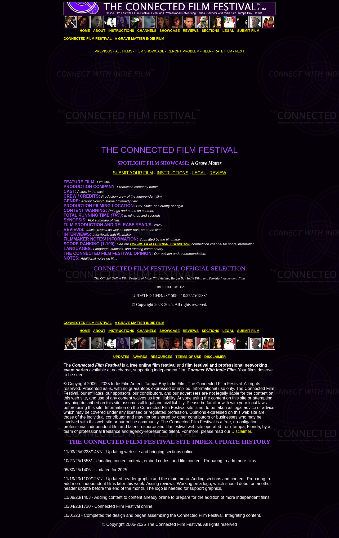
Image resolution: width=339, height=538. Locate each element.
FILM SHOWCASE (149, 51)
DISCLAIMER (215, 357)
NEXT (239, 51)
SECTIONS (210, 31)
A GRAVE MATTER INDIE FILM (139, 39)
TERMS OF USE (188, 357)
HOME (85, 31)
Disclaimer (241, 431)
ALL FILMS (123, 51)
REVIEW (217, 173)
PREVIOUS (103, 51)
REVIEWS (191, 31)
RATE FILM (223, 51)
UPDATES (121, 357)
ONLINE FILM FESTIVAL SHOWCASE (160, 244)
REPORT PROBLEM (183, 51)
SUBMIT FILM (248, 31)
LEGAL (199, 173)
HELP (206, 51)
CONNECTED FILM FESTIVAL (88, 39)
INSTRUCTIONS (173, 173)
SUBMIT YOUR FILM (133, 173)
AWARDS (140, 357)
